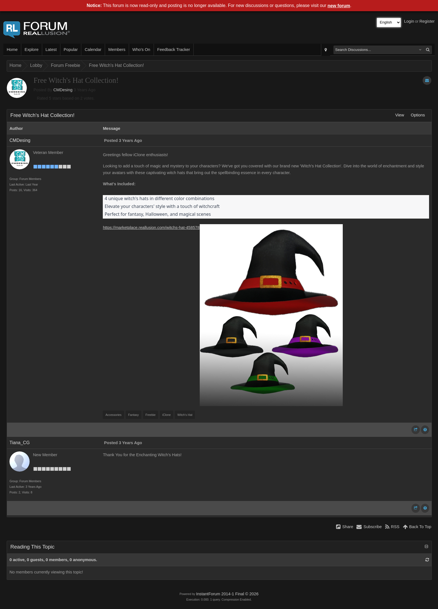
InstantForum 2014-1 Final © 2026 (227, 594)
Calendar (92, 49)
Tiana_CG (19, 442)
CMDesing (62, 90)
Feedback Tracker (173, 49)
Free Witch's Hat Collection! (116, 65)
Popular (70, 49)
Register (427, 21)
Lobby (36, 65)
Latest (51, 49)
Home (12, 49)
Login (409, 21)
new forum (339, 5)
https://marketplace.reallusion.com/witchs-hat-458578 (151, 227)
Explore (31, 49)
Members (117, 49)
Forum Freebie (65, 65)
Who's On (141, 49)
